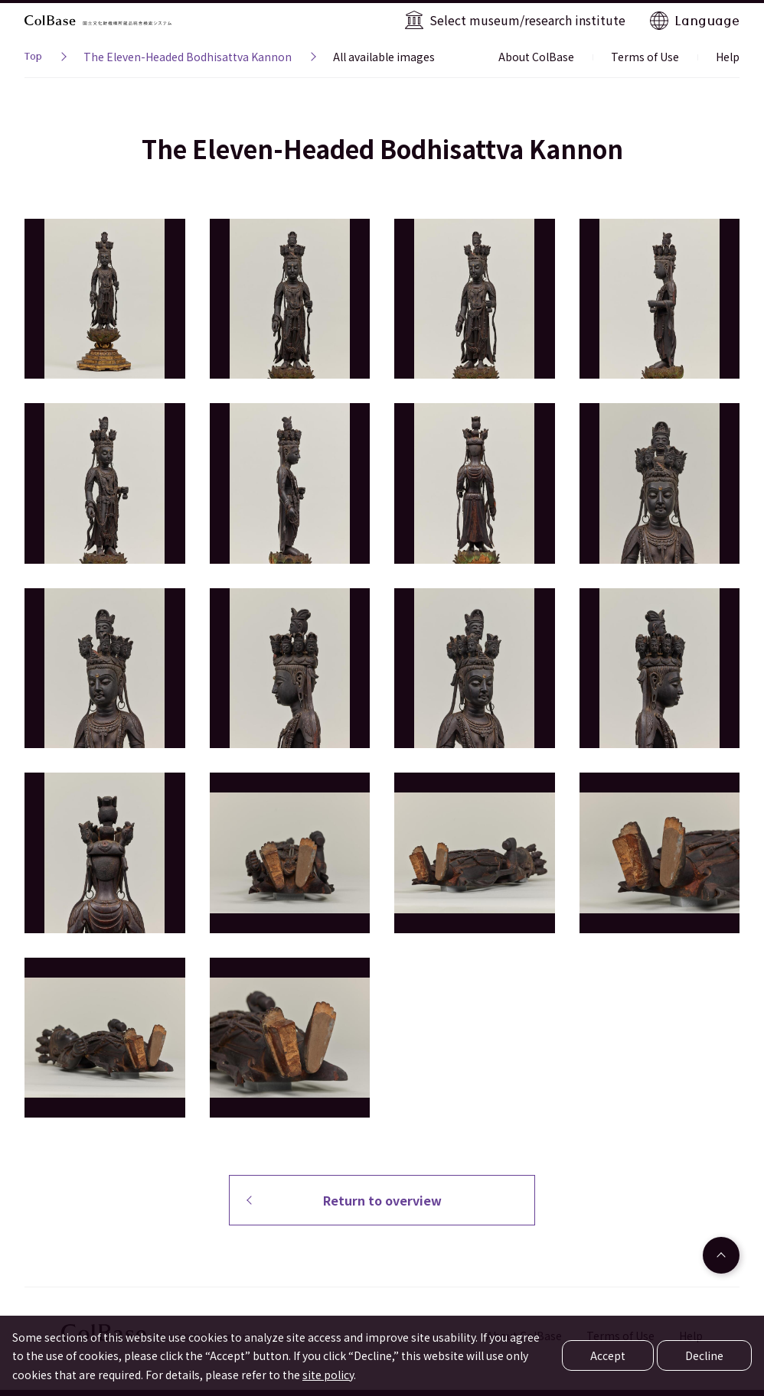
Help (728, 56)
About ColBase (536, 56)
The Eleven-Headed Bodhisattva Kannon (187, 56)
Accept (607, 1355)
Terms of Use (645, 56)
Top (33, 58)
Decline (704, 1355)
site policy (328, 1374)
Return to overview (382, 1200)
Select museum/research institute (527, 20)
